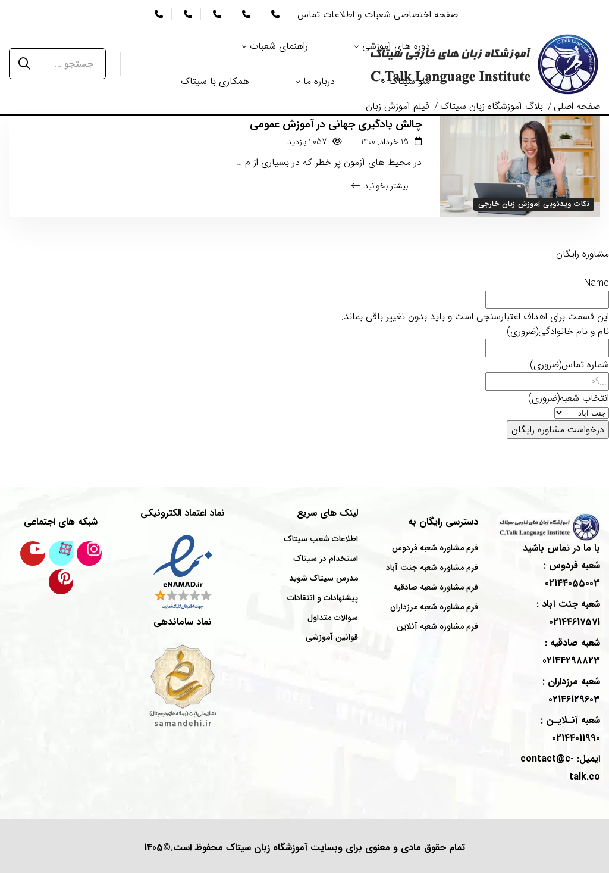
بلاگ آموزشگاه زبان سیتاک (491, 106)
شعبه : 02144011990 (570, 729)
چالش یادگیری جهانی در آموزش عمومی (336, 124)
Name (596, 283)
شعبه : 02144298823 (571, 651)
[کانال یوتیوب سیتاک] (32, 553)
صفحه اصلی (577, 106)
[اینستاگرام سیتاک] (89, 553)
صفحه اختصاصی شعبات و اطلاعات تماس (377, 14)
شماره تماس (569, 364)
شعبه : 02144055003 (572, 574)
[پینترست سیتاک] (61, 581)
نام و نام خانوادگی (558, 331)
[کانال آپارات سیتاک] (61, 553)
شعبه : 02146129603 (571, 690)
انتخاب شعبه (568, 398)
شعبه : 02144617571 (568, 613)
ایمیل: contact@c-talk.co (560, 768)
